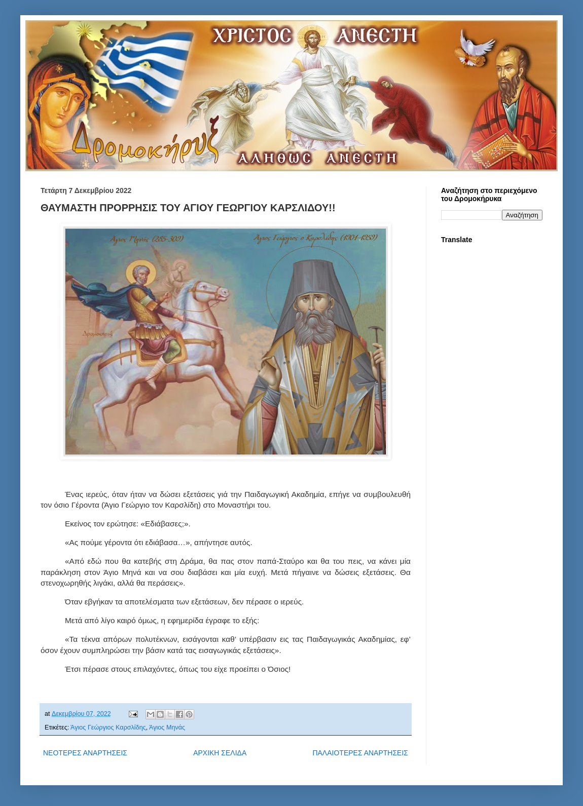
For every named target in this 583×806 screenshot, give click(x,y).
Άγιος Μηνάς (167, 727)
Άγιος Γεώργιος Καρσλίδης (108, 727)
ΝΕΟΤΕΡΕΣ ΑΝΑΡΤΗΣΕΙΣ (85, 753)
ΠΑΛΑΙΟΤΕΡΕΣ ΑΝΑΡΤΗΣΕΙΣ (360, 753)
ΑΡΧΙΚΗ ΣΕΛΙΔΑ (219, 753)
